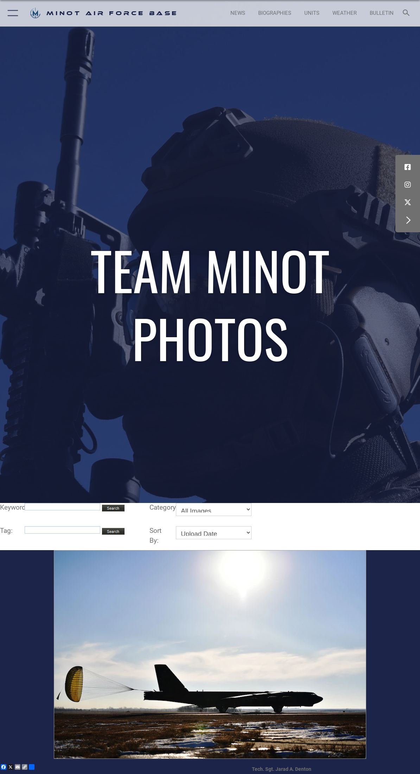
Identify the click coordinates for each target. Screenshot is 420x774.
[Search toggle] (407, 13)
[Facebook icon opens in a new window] (407, 167)
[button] (11, 13)
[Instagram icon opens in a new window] (407, 185)
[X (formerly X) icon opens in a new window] (407, 202)
